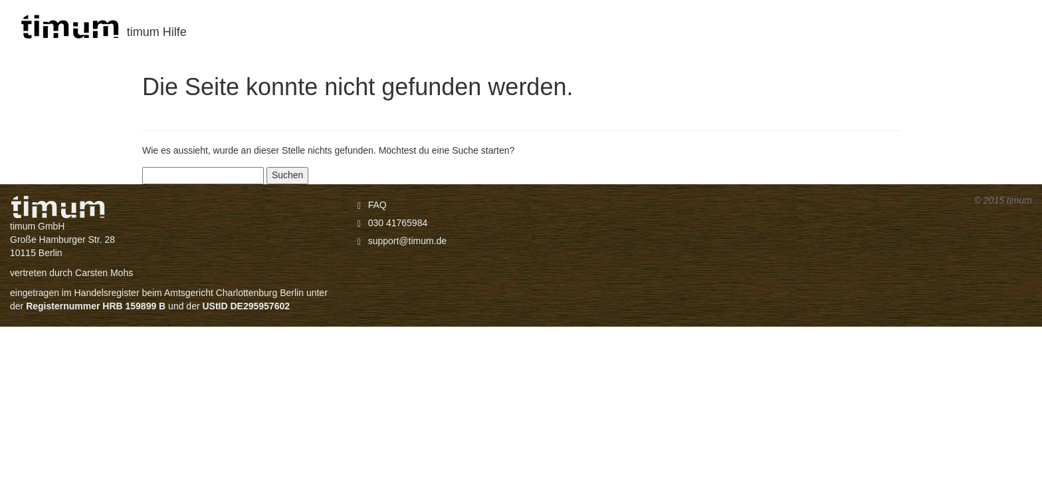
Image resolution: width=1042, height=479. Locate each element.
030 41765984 (398, 223)
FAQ (377, 205)
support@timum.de (407, 241)
